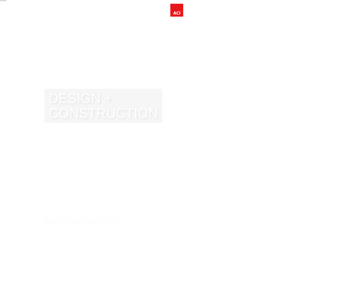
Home (46, 12)
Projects (68, 12)
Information (100, 12)
